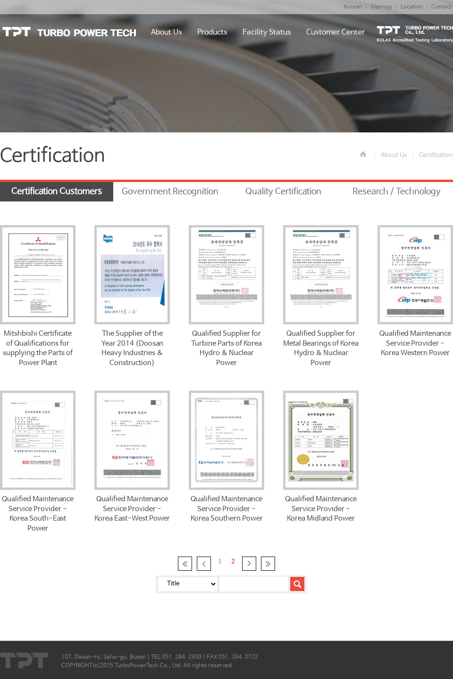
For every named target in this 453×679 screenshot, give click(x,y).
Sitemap (381, 7)
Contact (441, 7)
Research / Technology (396, 191)
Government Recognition (170, 191)
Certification (436, 155)
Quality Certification (283, 191)
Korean (353, 7)
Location (412, 7)
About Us (394, 155)
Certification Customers (56, 191)
